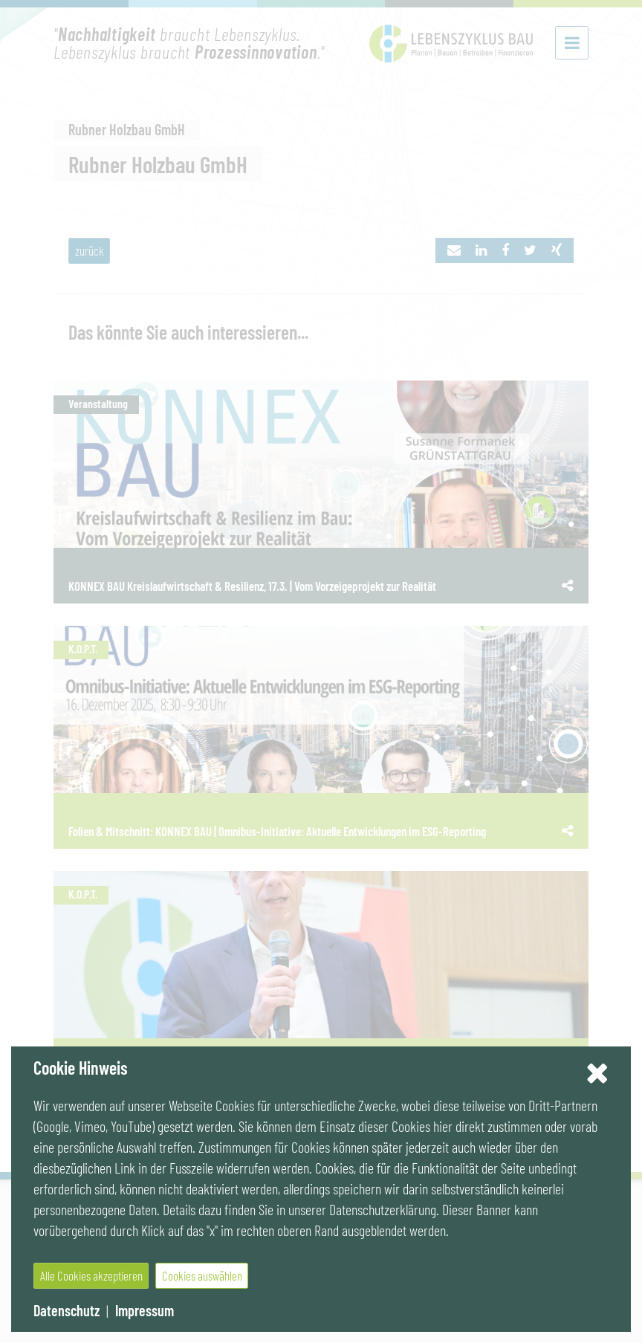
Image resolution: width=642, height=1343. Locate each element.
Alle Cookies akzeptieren (91, 1275)
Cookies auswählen (202, 1275)
